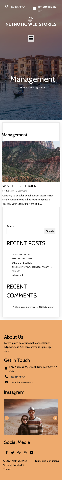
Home (23, 87)
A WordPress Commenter (25, 306)
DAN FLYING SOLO (21, 254)
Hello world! (17, 275)
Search (10, 226)
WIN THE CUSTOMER (22, 258)
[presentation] (7, 418)
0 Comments (21, 191)
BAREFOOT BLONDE (22, 262)
